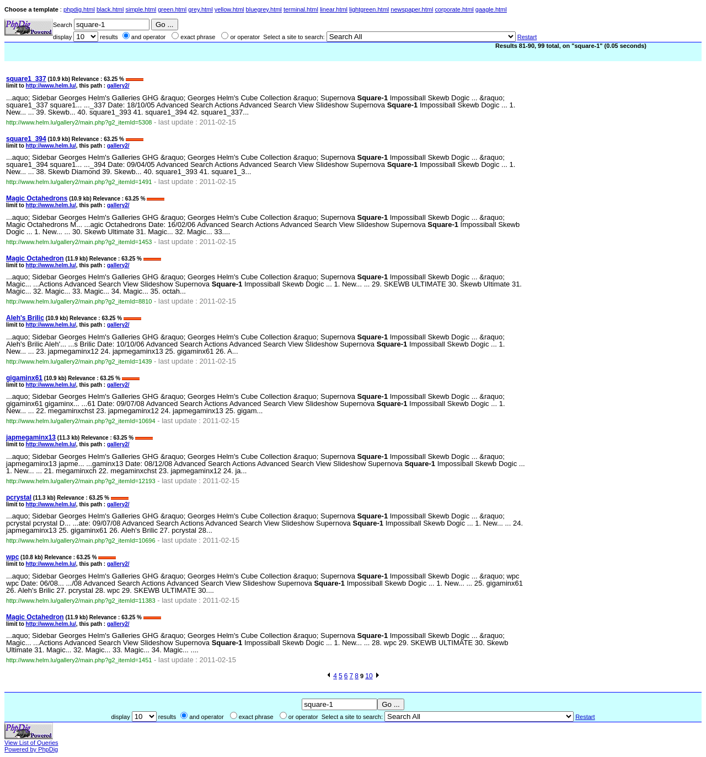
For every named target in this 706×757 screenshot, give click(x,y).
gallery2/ (118, 86)
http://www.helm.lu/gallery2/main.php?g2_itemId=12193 (81, 481)
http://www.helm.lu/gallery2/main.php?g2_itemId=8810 (79, 301)
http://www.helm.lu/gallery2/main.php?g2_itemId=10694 (81, 421)
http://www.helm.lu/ (51, 86)
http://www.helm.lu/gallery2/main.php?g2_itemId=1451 (79, 660)
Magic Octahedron (35, 258)
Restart (527, 37)
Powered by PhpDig (31, 749)
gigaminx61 (24, 378)
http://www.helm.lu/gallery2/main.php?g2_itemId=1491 (79, 182)
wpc (12, 557)
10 (368, 676)
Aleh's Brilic (25, 318)
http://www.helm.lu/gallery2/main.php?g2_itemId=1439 (79, 361)
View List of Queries (31, 742)
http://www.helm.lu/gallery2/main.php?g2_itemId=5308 (79, 122)
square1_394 (26, 139)
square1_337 (26, 79)
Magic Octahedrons (36, 198)
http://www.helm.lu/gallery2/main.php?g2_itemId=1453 (79, 242)
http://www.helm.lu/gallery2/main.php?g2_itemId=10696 (81, 540)
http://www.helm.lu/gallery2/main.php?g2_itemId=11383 (81, 600)
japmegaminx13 (31, 437)
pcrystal (18, 497)
